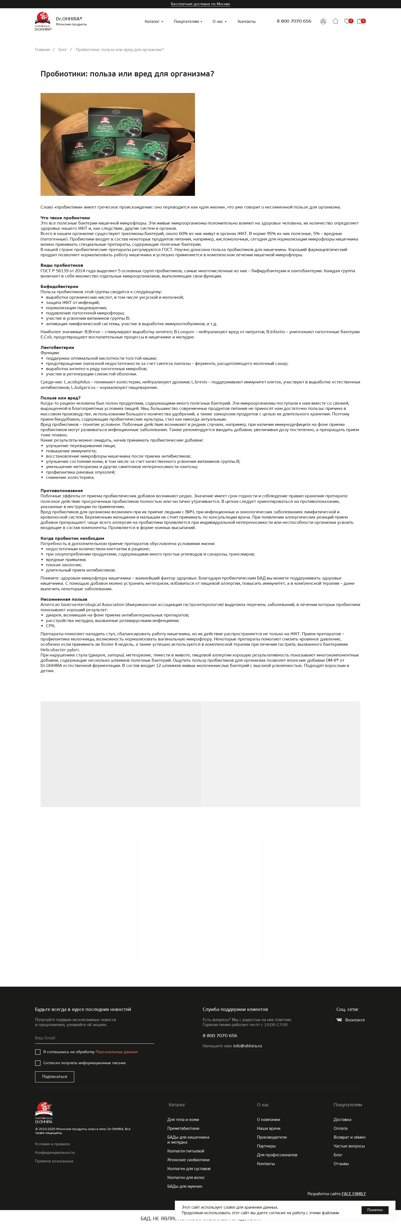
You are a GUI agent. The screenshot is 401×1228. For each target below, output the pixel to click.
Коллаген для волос (186, 1177)
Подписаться (54, 1076)
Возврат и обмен (349, 1137)
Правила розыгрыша (54, 1161)
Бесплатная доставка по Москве (200, 4)
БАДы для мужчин (184, 1186)
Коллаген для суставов (188, 1168)
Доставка (342, 1119)
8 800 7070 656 (294, 21)
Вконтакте (355, 1020)
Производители (272, 1137)
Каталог (152, 21)
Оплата (340, 1128)
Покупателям (186, 21)
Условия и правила (52, 1144)
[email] (94, 1038)
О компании (268, 1119)
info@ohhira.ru (247, 1046)
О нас (218, 21)
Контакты (247, 21)
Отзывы (341, 1163)
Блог (62, 49)
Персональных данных (117, 1052)
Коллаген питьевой (185, 1151)
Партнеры (266, 1146)
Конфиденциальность (55, 1152)
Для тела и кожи (183, 1119)
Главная (42, 49)
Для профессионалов (277, 1154)
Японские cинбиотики (188, 1159)
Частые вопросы (349, 1146)
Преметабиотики (183, 1128)
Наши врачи (268, 1128)
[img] (323, 21)
